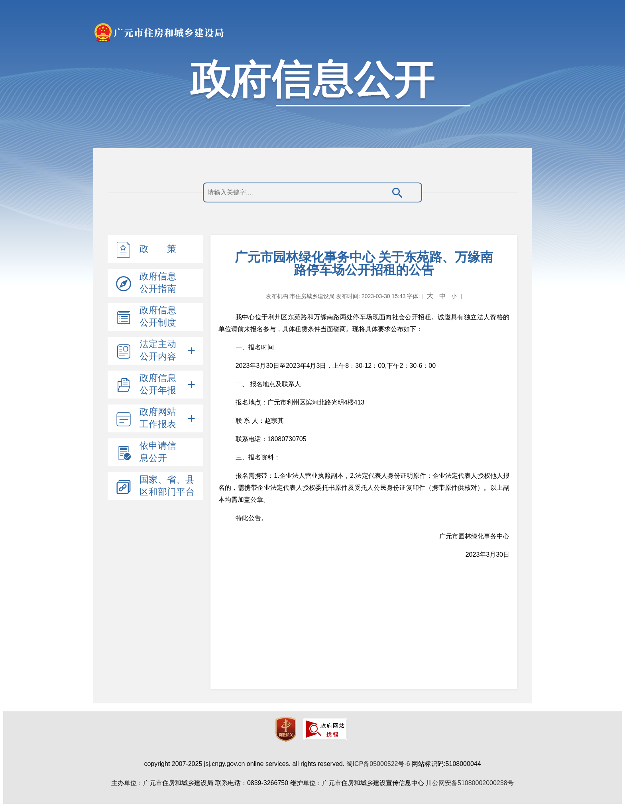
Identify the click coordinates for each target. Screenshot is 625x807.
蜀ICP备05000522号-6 (378, 763)
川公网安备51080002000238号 (470, 783)
